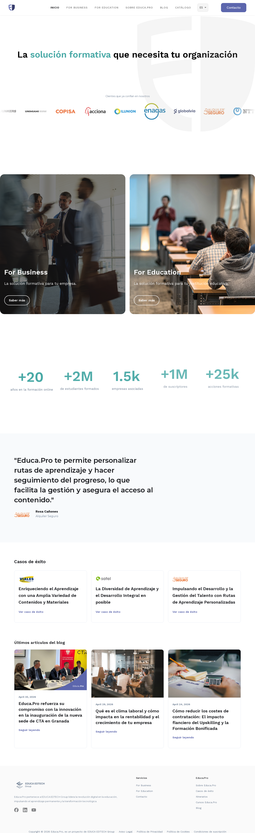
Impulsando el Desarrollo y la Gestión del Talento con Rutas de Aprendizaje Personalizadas (203, 598)
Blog (198, 808)
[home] (12, 8)
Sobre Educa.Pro (206, 785)
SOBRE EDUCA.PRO (139, 7)
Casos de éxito (205, 791)
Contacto (141, 796)
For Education (144, 791)
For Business (143, 785)
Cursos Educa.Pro (206, 802)
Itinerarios (202, 796)
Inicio (54, 7)
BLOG (164, 7)
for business (77, 7)
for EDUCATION (106, 7)
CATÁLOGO (183, 7)
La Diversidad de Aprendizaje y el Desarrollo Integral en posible (127, 598)
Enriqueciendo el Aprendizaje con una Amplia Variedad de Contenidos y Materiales (48, 598)
